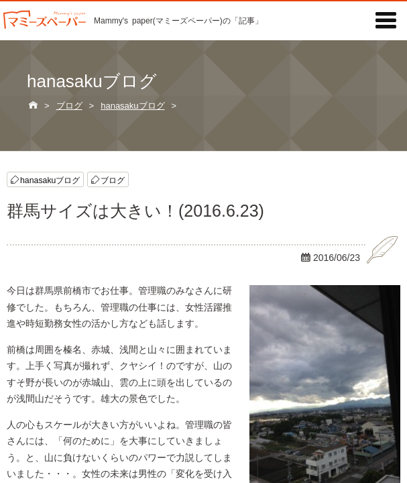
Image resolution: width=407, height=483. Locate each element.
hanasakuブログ (50, 179)
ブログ (113, 179)
